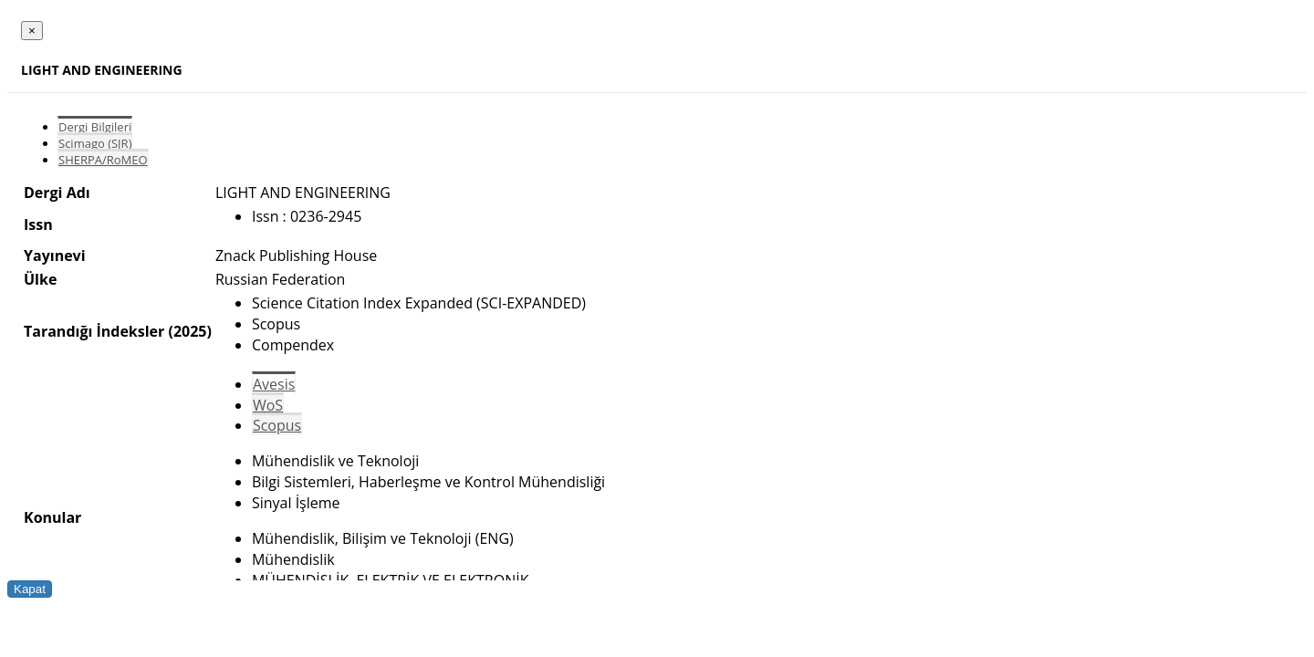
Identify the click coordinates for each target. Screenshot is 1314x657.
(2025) (189, 331)
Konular (52, 517)
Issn (38, 224)
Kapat (30, 589)
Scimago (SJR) (94, 143)
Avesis (274, 384)
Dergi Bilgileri (94, 127)
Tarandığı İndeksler (94, 331)
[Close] (32, 30)
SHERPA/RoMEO (103, 159)
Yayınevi (55, 255)
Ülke (40, 279)
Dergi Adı (57, 192)
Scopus (277, 425)
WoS (268, 405)
